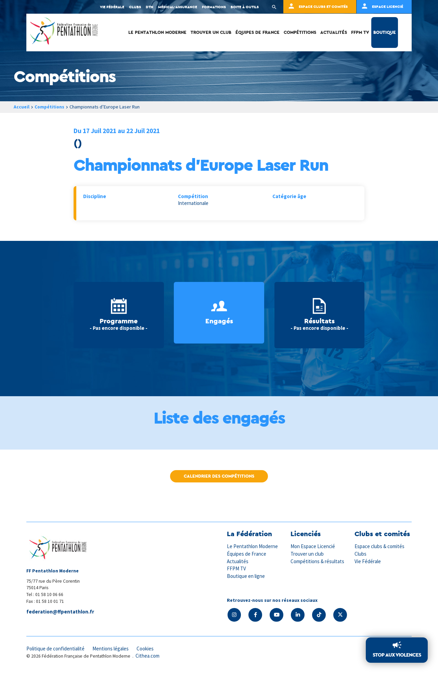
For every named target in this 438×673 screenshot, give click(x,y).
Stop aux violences (397, 655)
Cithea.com (148, 655)
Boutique (384, 32)
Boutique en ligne (246, 575)
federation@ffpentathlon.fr (60, 612)
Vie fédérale (112, 6)
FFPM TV (360, 32)
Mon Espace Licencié (313, 546)
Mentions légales (111, 648)
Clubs (135, 6)
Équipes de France (257, 32)
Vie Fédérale (368, 560)
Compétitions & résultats (318, 560)
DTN (149, 6)
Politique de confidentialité (56, 648)
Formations (214, 6)
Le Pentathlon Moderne (157, 32)
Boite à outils (245, 6)
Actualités (333, 32)
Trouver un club (211, 32)
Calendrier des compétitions (219, 476)
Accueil (21, 107)
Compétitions (300, 32)
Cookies (147, 648)
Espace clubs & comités (380, 546)
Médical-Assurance (177, 6)
